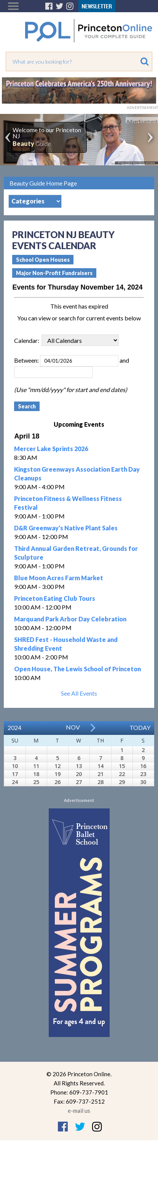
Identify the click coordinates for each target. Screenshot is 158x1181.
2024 (14, 727)
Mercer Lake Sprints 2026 (51, 448)
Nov (73, 727)
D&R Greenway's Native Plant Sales (66, 527)
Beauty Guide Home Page (43, 183)
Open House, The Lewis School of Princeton (77, 668)
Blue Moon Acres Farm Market (58, 577)
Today (139, 727)
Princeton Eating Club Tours (54, 598)
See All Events (79, 693)
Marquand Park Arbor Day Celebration (70, 619)
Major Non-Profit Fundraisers (54, 273)
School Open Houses (43, 259)
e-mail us (79, 1110)
